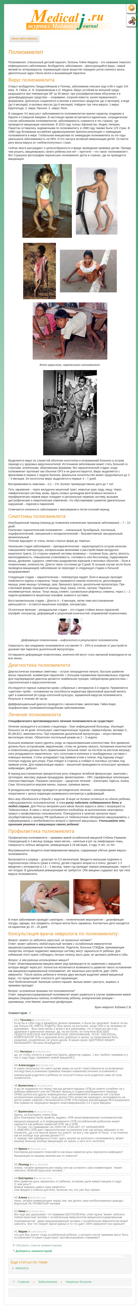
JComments (127, 1256)
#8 (16, 1085)
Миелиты (22, 1268)
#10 (16, 1051)
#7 (16, 1111)
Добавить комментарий (34, 1251)
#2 (16, 1211)
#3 (16, 1197)
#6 (16, 1148)
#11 (16, 1019)
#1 (16, 1231)
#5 (16, 1164)
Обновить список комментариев (39, 1245)
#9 (16, 1065)
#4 (16, 1178)
